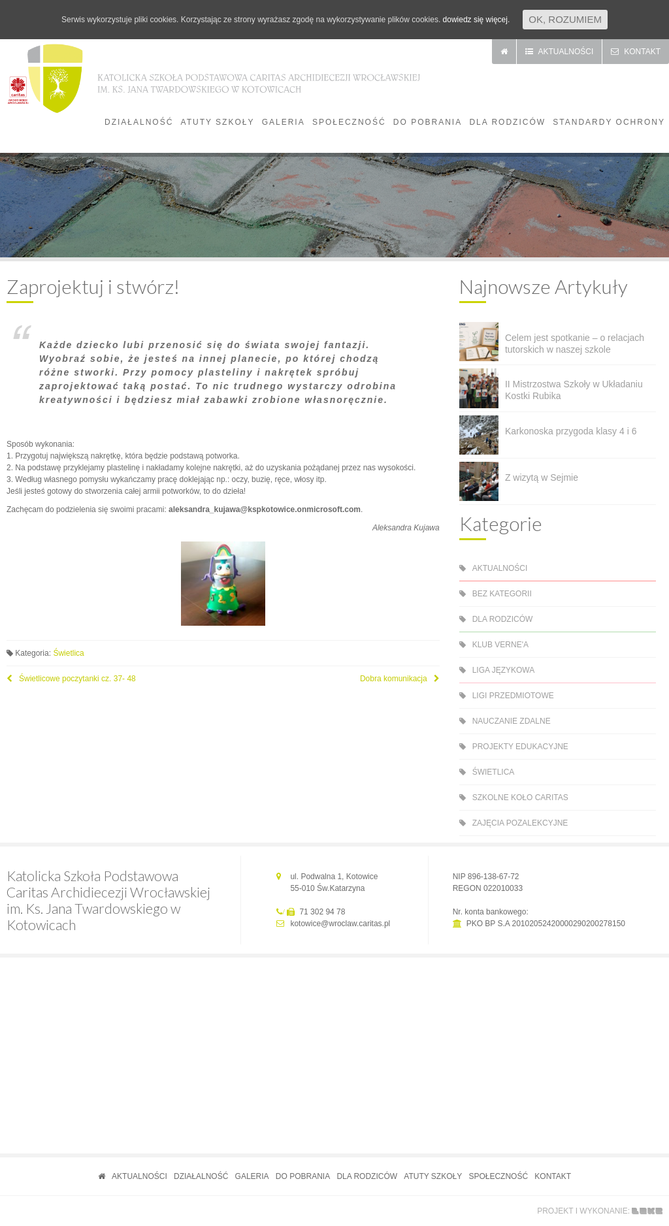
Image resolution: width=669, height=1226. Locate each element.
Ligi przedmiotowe (513, 695)
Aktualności (500, 568)
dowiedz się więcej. (476, 19)
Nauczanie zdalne (511, 721)
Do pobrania (427, 122)
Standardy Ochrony (609, 122)
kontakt (636, 51)
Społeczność (349, 122)
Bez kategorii (502, 593)
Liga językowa (503, 670)
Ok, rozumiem (565, 19)
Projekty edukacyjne (520, 746)
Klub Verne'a (500, 644)
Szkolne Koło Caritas (520, 797)
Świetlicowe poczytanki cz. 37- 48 (77, 678)
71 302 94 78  (323, 911)
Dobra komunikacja (393, 678)
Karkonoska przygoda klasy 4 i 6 (571, 431)
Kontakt (552, 1176)
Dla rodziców (507, 122)
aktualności (559, 51)
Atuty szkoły (218, 122)
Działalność (139, 122)
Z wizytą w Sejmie (541, 477)
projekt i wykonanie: (583, 1211)
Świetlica (68, 653)
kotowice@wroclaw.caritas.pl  (341, 923)
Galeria (283, 122)
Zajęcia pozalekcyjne (520, 823)
